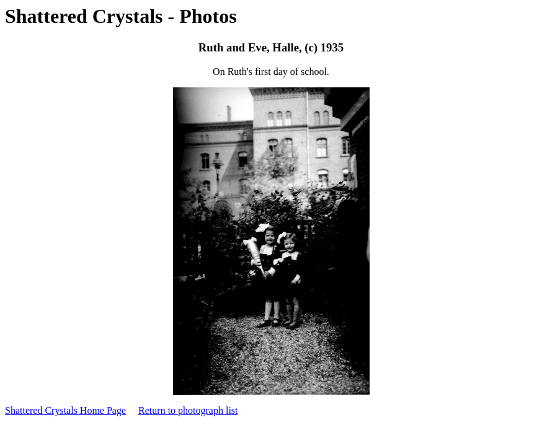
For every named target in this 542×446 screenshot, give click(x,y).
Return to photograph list (188, 410)
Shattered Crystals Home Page (65, 410)
